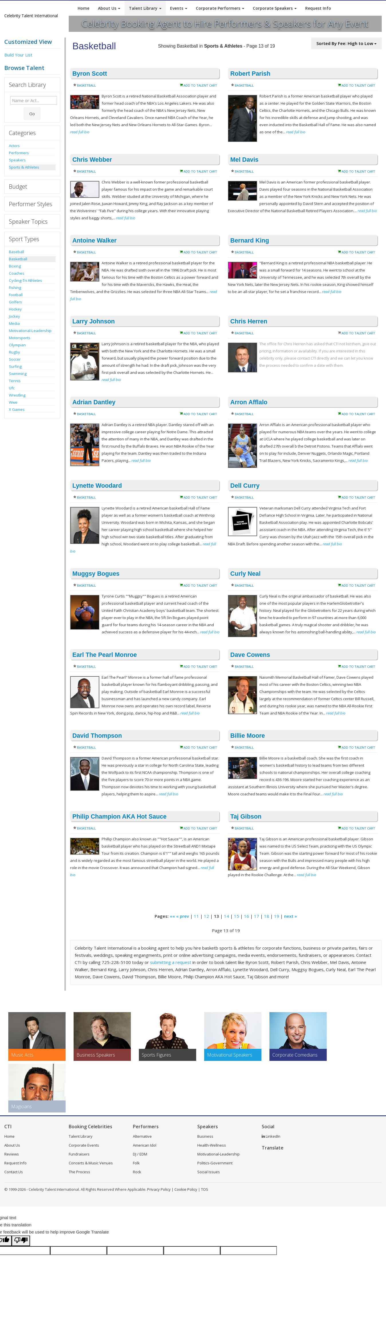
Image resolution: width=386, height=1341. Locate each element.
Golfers (15, 301)
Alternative (142, 1136)
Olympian (17, 344)
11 (196, 916)
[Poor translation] (21, 1240)
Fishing (15, 287)
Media (14, 323)
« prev (182, 916)
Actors (14, 145)
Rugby (14, 352)
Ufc (12, 388)
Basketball (18, 258)
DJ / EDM (140, 1154)
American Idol (144, 1145)
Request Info (318, 8)
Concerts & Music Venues (91, 1163)
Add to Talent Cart (200, 85)
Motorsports (19, 337)
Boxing (15, 266)
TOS (204, 1189)
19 (276, 916)
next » (290, 916)
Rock (137, 1171)
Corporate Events (84, 1145)
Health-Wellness (211, 1145)
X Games (17, 409)
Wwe (13, 402)
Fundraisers (79, 1154)
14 (226, 916)
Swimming (18, 373)
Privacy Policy (159, 1189)
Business (205, 1136)
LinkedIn (271, 1136)
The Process (79, 1171)
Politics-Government (215, 1163)
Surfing (15, 366)
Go (32, 113)
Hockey (15, 309)
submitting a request (170, 962)
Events (178, 8)
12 (206, 916)
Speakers (17, 160)
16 (246, 916)
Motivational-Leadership (30, 330)
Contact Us (13, 1171)
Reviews (11, 1154)
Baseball (16, 251)
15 (236, 916)
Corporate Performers (220, 8)
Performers (19, 152)
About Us (109, 8)
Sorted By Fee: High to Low (346, 43)
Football (16, 294)
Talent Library (145, 8)
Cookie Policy (185, 1189)
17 (256, 916)
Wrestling (17, 395)
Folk (136, 1163)
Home (83, 8)
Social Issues (208, 1171)
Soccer (15, 359)
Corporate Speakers (275, 8)
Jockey (14, 316)
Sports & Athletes (24, 167)
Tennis (15, 380)
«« (172, 916)
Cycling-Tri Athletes (25, 280)
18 (266, 916)
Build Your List (18, 55)
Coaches (16, 273)
